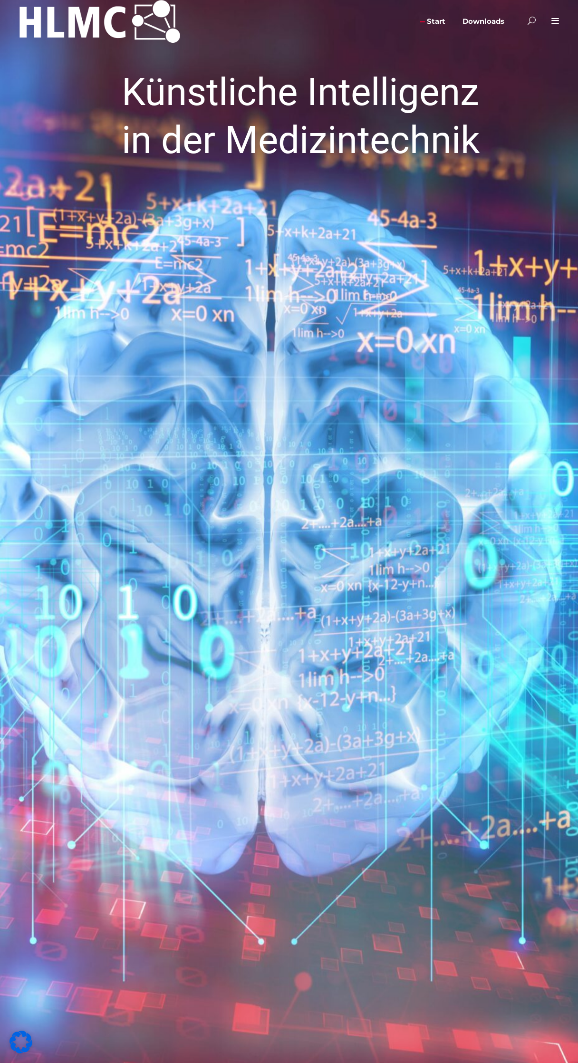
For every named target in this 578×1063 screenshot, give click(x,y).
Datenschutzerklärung (205, 102)
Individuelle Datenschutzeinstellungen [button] (289, 188)
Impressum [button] (330, 212)
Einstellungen (214, 111)
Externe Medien (329, 71)
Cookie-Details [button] (249, 212)
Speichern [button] (380, 140)
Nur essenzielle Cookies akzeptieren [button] (289, 165)
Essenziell (321, 27)
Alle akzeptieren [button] (198, 140)
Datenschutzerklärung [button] (291, 212)
